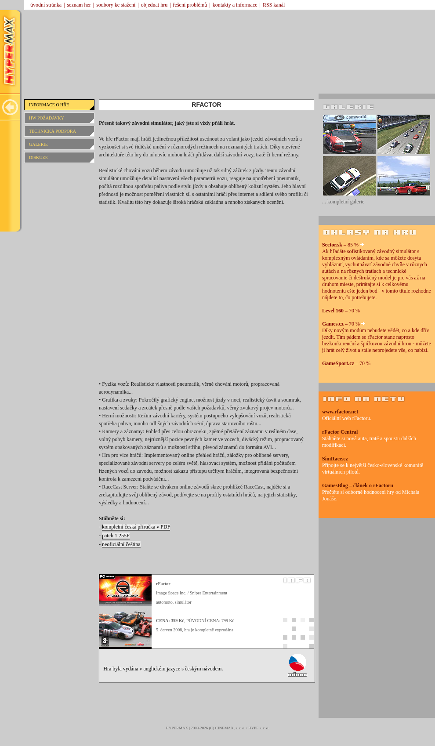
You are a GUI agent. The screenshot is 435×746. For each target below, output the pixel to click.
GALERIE (38, 144)
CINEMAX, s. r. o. (230, 728)
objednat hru (154, 5)
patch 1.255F (116, 535)
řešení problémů (190, 5)
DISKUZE (38, 157)
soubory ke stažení (115, 5)
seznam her (79, 5)
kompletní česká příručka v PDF (136, 527)
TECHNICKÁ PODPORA (52, 131)
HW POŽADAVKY (46, 118)
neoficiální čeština (121, 544)
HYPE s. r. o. (258, 728)
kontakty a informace (235, 5)
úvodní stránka (46, 5)
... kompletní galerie (343, 202)
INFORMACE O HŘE (49, 104)
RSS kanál (274, 5)
